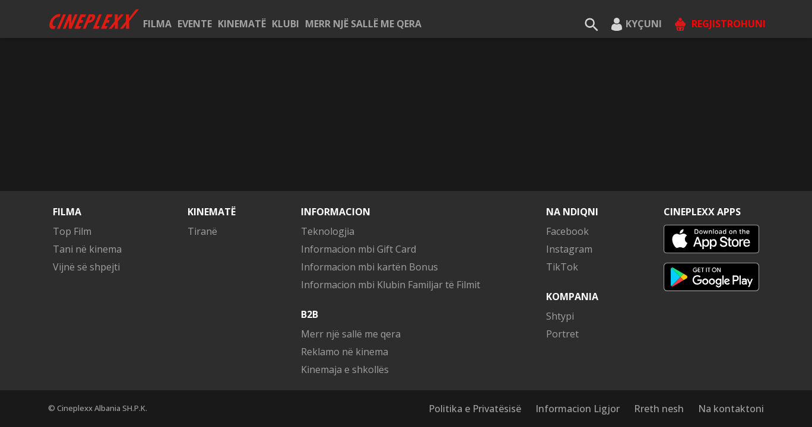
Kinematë (242, 23)
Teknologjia (327, 231)
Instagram (569, 249)
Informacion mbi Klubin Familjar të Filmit (390, 284)
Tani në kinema (87, 249)
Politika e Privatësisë (475, 408)
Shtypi (560, 316)
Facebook (567, 231)
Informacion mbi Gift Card (358, 249)
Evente (194, 23)
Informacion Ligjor (577, 408)
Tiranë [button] (202, 231)
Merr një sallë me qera (363, 23)
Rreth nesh (659, 408)
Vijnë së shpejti (86, 266)
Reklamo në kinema (344, 351)
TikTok (562, 266)
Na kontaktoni (731, 408)
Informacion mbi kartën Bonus (369, 266)
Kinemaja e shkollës (345, 369)
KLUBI (285, 23)
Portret (562, 333)
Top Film (72, 231)
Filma (157, 23)
